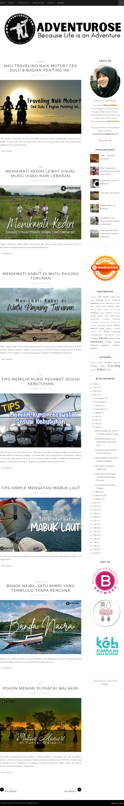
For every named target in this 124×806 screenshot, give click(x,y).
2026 (95, 384)
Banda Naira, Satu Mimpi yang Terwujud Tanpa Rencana (105, 477)
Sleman (117, 325)
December (99, 398)
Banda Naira (40, 581)
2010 (95, 546)
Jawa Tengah (95, 306)
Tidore (118, 335)
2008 (95, 553)
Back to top (117, 803)
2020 (95, 510)
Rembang (113, 322)
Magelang (116, 313)
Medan (106, 316)
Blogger (105, 684)
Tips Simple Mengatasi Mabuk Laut (40, 488)
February (99, 495)
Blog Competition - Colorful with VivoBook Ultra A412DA (110, 171)
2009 (95, 549)
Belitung (99, 300)
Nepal (118, 316)
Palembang (94, 319)
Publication (38, 3)
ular (108, 370)
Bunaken (108, 300)
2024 (95, 391)
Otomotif (40, 61)
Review (51, 3)
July (96, 416)
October (98, 405)
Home (2, 3)
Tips (41, 375)
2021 (95, 506)
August (98, 413)
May (97, 423)
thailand (93, 348)
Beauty (92, 362)
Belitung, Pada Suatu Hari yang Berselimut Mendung (109, 233)
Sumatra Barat (97, 328)
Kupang (117, 309)
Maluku (100, 316)
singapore (105, 345)
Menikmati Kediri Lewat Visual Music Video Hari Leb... (106, 442)
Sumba (107, 331)
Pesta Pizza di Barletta (110, 193)
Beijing (92, 300)
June (97, 420)
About (11, 3)
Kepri (106, 309)
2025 (95, 387)
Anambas (93, 297)
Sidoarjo (109, 325)
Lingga (102, 313)
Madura (109, 313)
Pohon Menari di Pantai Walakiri (41, 688)
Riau (118, 322)
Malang (93, 316)
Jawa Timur (108, 306)
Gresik (102, 303)
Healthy (108, 362)
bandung (94, 338)
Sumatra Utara (96, 332)
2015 (95, 528)
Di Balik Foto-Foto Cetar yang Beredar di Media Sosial (109, 221)
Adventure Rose (20, 803)
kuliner (101, 369)
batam (103, 338)
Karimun (93, 309)
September (100, 409)
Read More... (7, 151)
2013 (95, 535)
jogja (40, 269)
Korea (111, 309)
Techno (94, 366)
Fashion (100, 362)
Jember (117, 306)
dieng (118, 338)
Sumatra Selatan (113, 328)
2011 (94, 542)
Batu (118, 297)
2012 (95, 538)
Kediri (41, 167)
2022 (95, 502)
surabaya (116, 345)
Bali (99, 297)
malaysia (94, 345)
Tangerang (116, 331)
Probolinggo (94, 322)
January (98, 499)
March (98, 492)
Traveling (114, 366)
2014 (95, 531)
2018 (95, 517)
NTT (40, 684)
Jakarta (109, 303)
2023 (95, 395)
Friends (60, 3)
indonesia (96, 341)
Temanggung (109, 335)
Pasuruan (116, 319)
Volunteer (93, 370)
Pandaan (106, 319)
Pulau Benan (104, 322)
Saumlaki (93, 325)
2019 (95, 513)
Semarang (101, 325)
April (97, 427)
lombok (117, 342)
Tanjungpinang (96, 335)
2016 (95, 524)
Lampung (94, 313)
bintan (112, 338)
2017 (95, 520)
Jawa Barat (116, 303)
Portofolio (23, 3)
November (99, 402)
